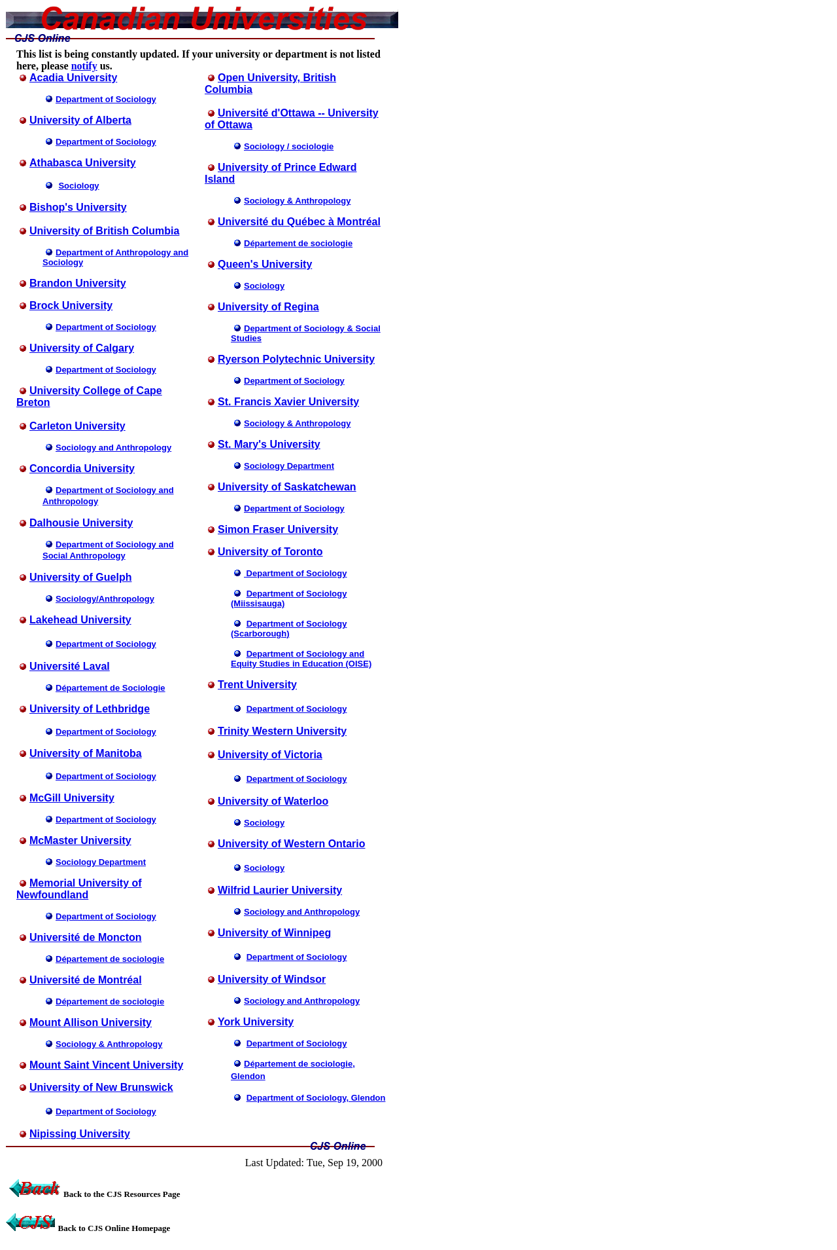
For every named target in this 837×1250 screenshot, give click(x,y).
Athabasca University (82, 162)
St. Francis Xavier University (288, 401)
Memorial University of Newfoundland (79, 888)
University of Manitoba (85, 753)
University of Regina (268, 306)
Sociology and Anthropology (302, 912)
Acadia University (73, 77)
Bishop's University (78, 207)
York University (256, 1021)
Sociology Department (101, 862)
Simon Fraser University (278, 529)
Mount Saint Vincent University (106, 1065)
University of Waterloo (273, 801)
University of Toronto (270, 551)
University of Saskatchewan (287, 486)
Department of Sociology (294, 381)
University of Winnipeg (274, 932)
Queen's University (265, 264)
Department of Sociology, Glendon (316, 1098)
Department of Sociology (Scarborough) (289, 628)
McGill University (71, 797)
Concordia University (82, 468)
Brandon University (77, 283)
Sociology (264, 286)
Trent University (257, 684)
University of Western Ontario (292, 843)
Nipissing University (79, 1133)
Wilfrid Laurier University (280, 890)
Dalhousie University (81, 522)
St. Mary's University (269, 444)
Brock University (70, 305)
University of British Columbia (104, 230)
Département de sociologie (110, 959)
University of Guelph (80, 577)
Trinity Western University (282, 731)
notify (84, 65)
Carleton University (77, 426)
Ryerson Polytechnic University (296, 359)
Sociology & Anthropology (109, 1044)
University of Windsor (272, 979)
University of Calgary (81, 348)
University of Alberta (80, 120)
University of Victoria (270, 754)
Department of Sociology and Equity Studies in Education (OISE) (301, 659)
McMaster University (80, 840)
